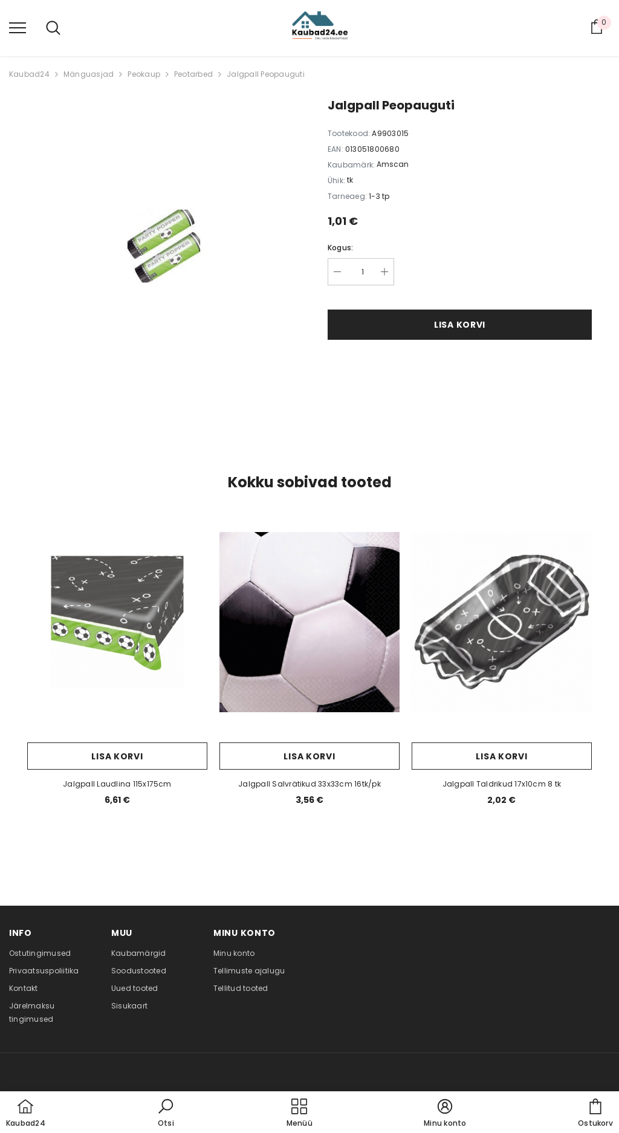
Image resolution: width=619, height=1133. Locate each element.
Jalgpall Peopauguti (266, 74)
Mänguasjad (88, 74)
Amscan (393, 164)
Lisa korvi (459, 325)
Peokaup (144, 74)
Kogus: (340, 247)
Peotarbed (193, 74)
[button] (166, 1113)
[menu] (17, 27)
